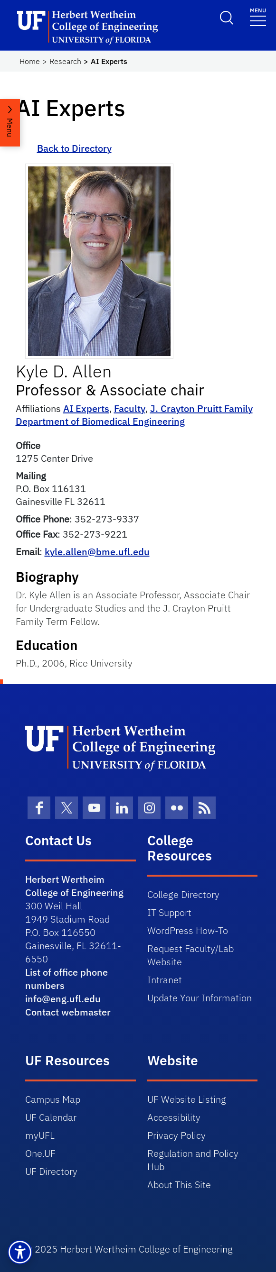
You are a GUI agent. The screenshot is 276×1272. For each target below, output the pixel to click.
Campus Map (52, 1099)
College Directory (183, 894)
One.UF (40, 1153)
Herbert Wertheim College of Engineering (74, 886)
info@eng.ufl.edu (63, 998)
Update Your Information (199, 997)
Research (65, 61)
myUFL (40, 1135)
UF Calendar (50, 1117)
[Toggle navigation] (258, 16)
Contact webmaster (68, 1012)
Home (29, 61)
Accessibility (173, 1117)
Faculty (129, 408)
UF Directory (51, 1171)
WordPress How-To (187, 930)
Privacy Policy (176, 1135)
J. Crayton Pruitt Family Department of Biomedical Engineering (134, 415)
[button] (20, 1252)
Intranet (164, 979)
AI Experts (86, 408)
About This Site (179, 1184)
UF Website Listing (186, 1099)
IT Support (169, 912)
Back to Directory (74, 148)
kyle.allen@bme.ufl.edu (97, 551)
